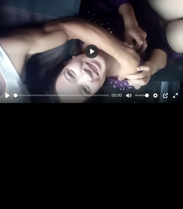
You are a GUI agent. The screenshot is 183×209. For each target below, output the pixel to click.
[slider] (61, 95)
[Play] (7, 95)
